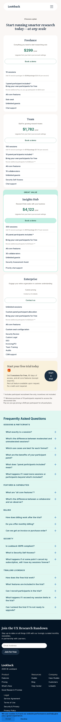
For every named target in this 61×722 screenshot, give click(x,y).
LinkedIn (52, 686)
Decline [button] (24, 719)
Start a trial (51, 376)
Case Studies (54, 678)
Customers (53, 682)
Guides (34, 678)
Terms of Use (9, 702)
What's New (7, 686)
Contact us (30, 300)
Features (5, 678)
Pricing (4, 682)
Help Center (36, 686)
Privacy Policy (10, 710)
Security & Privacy (11, 706)
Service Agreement (12, 698)
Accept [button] (8, 719)
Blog (33, 682)
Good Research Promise (12, 690)
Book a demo (30, 61)
